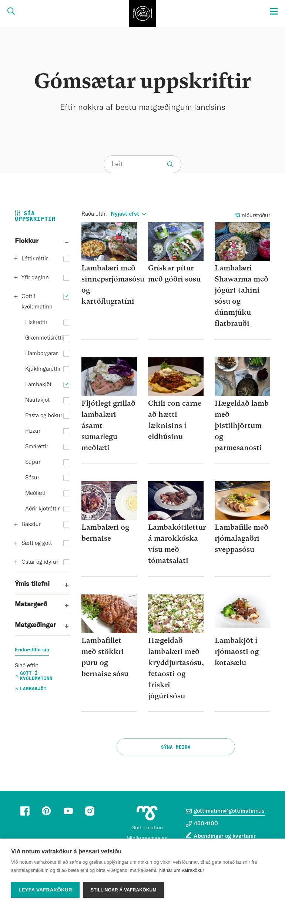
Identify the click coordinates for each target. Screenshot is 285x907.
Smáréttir (36, 446)
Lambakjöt (38, 384)
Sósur (32, 478)
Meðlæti (35, 493)
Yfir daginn (35, 277)
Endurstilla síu (32, 650)
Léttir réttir (34, 259)
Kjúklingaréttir (43, 369)
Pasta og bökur (43, 415)
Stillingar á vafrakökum (124, 890)
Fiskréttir (36, 322)
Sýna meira (176, 747)
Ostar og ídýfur (39, 562)
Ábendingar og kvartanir (225, 836)
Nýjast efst (125, 214)
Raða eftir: (94, 214)
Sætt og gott (36, 543)
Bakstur (31, 524)
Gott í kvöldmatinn (37, 302)
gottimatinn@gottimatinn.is (225, 811)
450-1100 (202, 824)
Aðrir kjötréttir (42, 509)
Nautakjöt (37, 400)
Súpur (32, 462)
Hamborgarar (41, 353)
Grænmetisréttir (45, 338)
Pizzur (32, 431)
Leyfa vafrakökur (45, 890)
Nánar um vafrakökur (181, 870)
